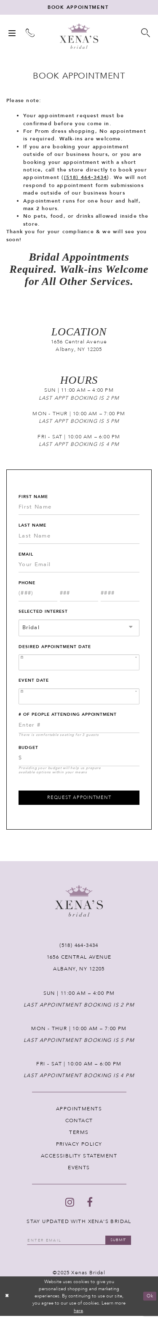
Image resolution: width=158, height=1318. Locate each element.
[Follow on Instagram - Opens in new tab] (69, 1204)
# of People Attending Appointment (68, 715)
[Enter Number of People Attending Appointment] (79, 726)
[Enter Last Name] (79, 537)
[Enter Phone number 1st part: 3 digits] (38, 595)
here (78, 1313)
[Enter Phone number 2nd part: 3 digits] (79, 595)
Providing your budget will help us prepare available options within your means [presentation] (60, 771)
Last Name (32, 526)
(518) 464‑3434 (85, 178)
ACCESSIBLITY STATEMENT (79, 1157)
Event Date (34, 681)
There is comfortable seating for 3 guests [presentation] (59, 736)
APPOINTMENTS (79, 1110)
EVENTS (79, 1169)
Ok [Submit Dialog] (150, 1298)
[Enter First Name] (79, 508)
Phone (27, 583)
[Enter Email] (79, 566)
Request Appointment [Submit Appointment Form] (79, 799)
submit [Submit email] (120, 1242)
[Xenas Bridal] (79, 37)
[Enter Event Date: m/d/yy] (79, 697)
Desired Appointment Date (55, 647)
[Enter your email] (79, 1242)
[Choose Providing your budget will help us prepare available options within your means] (79, 759)
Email (26, 555)
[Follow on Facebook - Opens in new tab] (90, 1204)
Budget (28, 748)
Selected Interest (43, 612)
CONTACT (79, 1122)
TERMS (78, 1134)
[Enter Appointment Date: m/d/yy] (79, 664)
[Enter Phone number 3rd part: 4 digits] (120, 595)
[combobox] (79, 628)
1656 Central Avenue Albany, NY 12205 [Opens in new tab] (79, 346)
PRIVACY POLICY (79, 1145)
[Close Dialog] (7, 1298)
